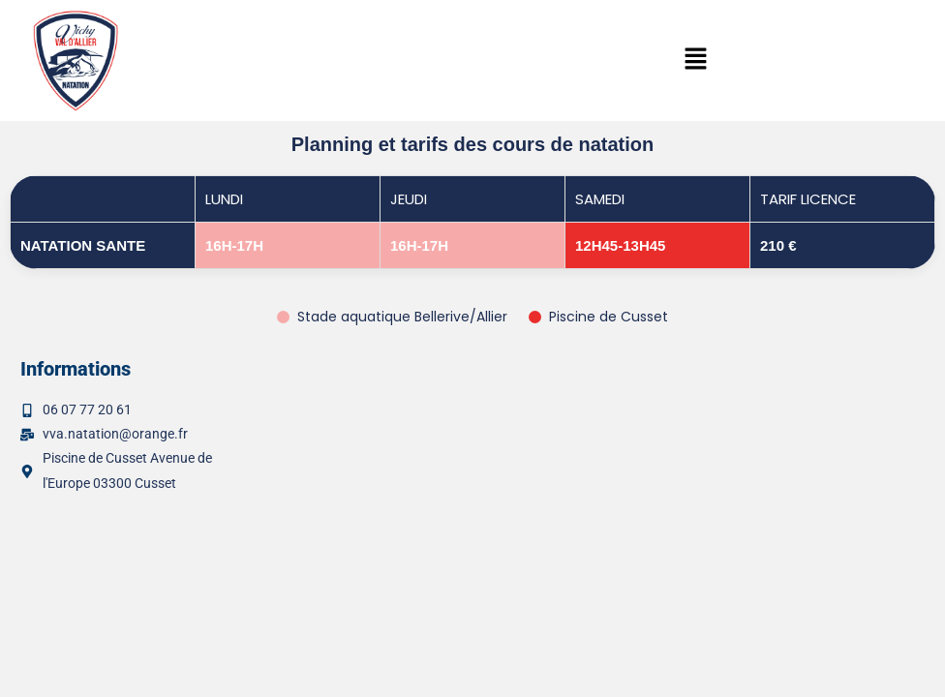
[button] (696, 60)
